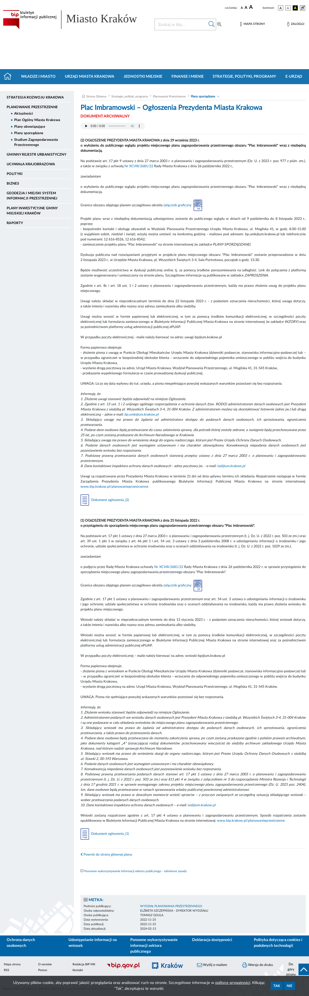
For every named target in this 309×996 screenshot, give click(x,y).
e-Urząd (293, 77)
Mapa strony (12, 964)
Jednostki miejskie (143, 77)
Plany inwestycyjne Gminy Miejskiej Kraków (32, 210)
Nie (289, 986)
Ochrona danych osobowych (21, 943)
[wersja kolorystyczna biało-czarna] (288, 8)
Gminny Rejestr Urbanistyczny (36, 154)
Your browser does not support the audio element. (112, 126)
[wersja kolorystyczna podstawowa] (280, 8)
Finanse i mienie (187, 77)
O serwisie (45, 964)
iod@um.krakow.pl (231, 466)
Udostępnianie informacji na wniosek (92, 943)
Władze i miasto (38, 77)
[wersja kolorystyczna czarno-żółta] (295, 8)
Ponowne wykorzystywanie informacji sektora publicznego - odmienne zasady (135, 871)
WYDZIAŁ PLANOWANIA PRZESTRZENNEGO (171, 906)
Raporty (15, 223)
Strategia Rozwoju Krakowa (35, 97)
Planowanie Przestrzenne (32, 107)
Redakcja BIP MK (84, 964)
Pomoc (42, 970)
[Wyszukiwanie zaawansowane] (219, 24)
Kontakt (78, 970)
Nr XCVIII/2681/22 (138, 166)
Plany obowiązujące (29, 126)
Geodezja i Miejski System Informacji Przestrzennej (32, 195)
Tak (276, 986)
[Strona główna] (9, 76)
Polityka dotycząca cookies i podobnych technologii (278, 943)
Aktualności (23, 113)
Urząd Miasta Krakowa (89, 77)
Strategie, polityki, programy (244, 77)
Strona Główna (96, 96)
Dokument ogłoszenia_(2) (104, 500)
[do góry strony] (296, 969)
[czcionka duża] (255, 7)
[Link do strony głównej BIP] (76, 19)
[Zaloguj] (295, 24)
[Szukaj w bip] (211, 24)
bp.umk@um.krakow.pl (141, 414)
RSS (6, 970)
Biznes (13, 183)
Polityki (15, 174)
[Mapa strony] (252, 24)
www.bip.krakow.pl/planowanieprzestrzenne (114, 486)
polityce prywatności (232, 983)
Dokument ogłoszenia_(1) (104, 833)
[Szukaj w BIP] (181, 24)
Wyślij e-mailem (212, 965)
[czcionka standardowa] (241, 7)
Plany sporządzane (28, 133)
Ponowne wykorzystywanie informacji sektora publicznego (154, 945)
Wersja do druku (257, 965)
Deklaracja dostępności (212, 940)
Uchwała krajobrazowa (31, 164)
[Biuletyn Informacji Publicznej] (125, 968)
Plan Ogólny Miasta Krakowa (37, 120)
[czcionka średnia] (246, 8)
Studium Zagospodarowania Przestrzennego (36, 142)
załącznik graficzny (182, 205)
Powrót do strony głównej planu (106, 854)
